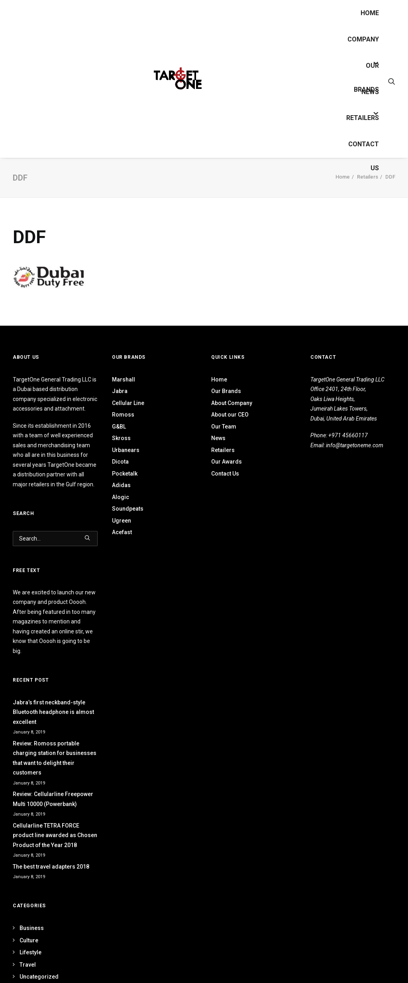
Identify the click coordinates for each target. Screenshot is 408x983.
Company (363, 39)
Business (32, 928)
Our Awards (226, 461)
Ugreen (121, 520)
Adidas (121, 485)
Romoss (123, 414)
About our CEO (230, 414)
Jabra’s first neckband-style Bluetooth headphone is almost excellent (53, 712)
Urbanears (125, 450)
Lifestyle (30, 952)
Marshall (123, 379)
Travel (28, 964)
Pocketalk (124, 473)
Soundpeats (127, 508)
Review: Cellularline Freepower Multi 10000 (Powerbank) (53, 799)
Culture (29, 940)
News (370, 92)
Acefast (122, 532)
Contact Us (363, 148)
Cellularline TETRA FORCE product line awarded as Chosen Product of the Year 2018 (55, 835)
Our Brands (226, 391)
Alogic (120, 497)
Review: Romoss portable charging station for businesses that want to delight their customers (54, 758)
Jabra (120, 391)
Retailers (362, 118)
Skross (121, 438)
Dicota (120, 461)
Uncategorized (39, 976)
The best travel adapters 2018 (51, 866)
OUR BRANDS (366, 70)
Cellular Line (128, 403)
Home (370, 13)
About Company (231, 403)
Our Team (223, 426)
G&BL (119, 426)
